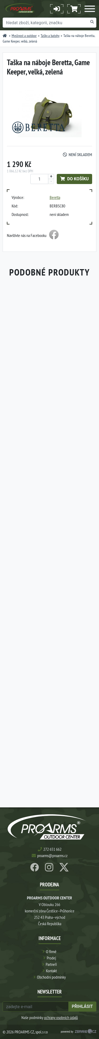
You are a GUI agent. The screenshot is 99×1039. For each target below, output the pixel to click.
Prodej (51, 958)
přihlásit (82, 1006)
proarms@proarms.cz (52, 855)
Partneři (51, 964)
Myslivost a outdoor (24, 35)
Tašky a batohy (50, 35)
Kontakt (51, 970)
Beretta (55, 197)
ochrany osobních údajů (61, 1017)
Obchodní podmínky (51, 977)
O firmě (51, 951)
